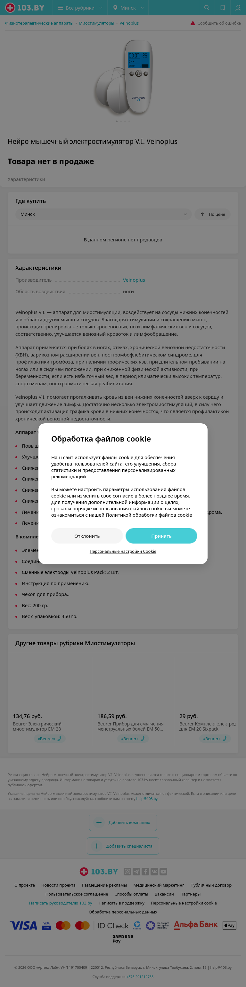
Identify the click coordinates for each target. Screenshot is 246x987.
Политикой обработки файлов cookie (149, 515)
